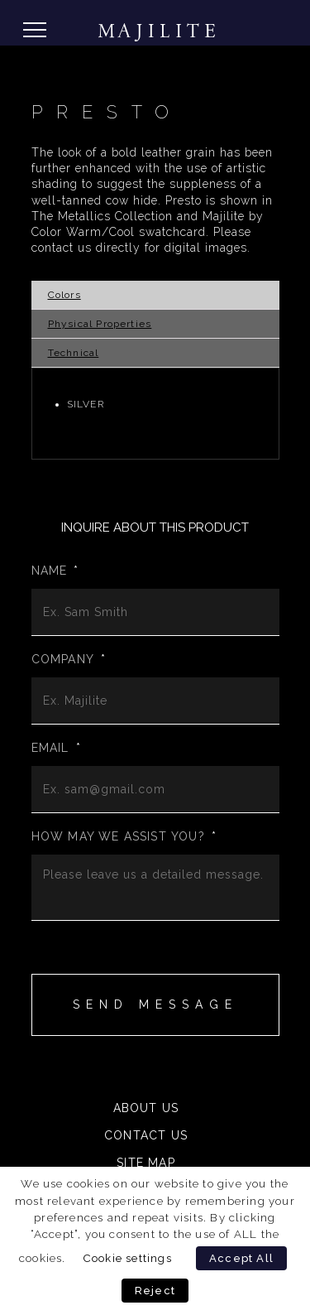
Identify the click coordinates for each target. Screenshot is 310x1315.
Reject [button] (155, 1290)
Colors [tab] (64, 295)
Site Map (146, 1162)
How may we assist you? (124, 836)
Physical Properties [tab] (100, 324)
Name (55, 570)
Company (69, 659)
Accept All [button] (241, 1258)
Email (56, 747)
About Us (146, 1108)
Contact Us (146, 1135)
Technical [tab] (73, 353)
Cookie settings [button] (127, 1257)
